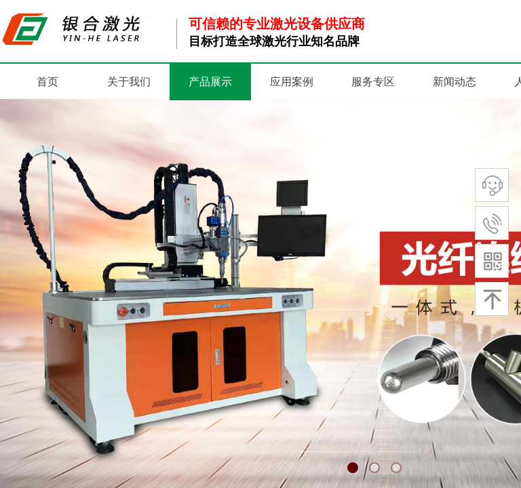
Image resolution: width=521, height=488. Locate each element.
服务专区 (373, 81)
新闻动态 (454, 81)
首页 (47, 81)
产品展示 (210, 81)
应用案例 (291, 81)
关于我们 (129, 81)
